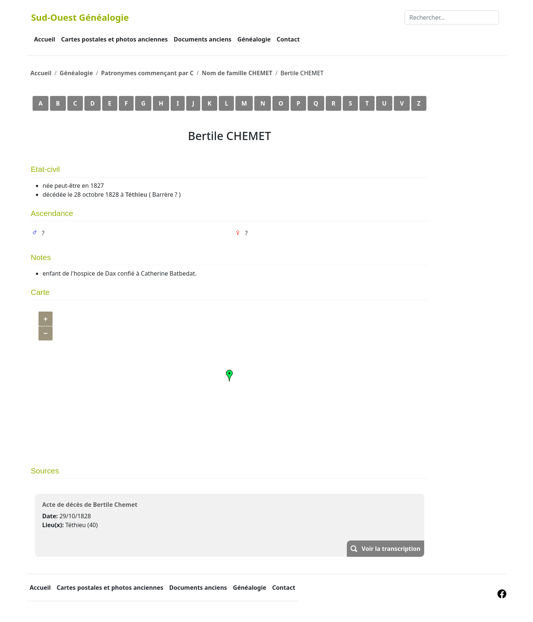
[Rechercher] (452, 17)
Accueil (44, 39)
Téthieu (136, 194)
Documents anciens (202, 39)
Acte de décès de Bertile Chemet (89, 504)
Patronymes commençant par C (147, 73)
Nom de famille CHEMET (237, 73)
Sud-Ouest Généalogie (80, 17)
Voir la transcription (391, 549)
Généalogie (254, 39)
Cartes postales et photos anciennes (114, 39)
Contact (287, 39)
